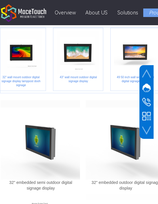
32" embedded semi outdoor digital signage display (40, 185)
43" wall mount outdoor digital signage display (79, 79)
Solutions (127, 13)
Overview (65, 13)
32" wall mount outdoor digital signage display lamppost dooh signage (21, 81)
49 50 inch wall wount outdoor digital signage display (136, 79)
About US (96, 13)
